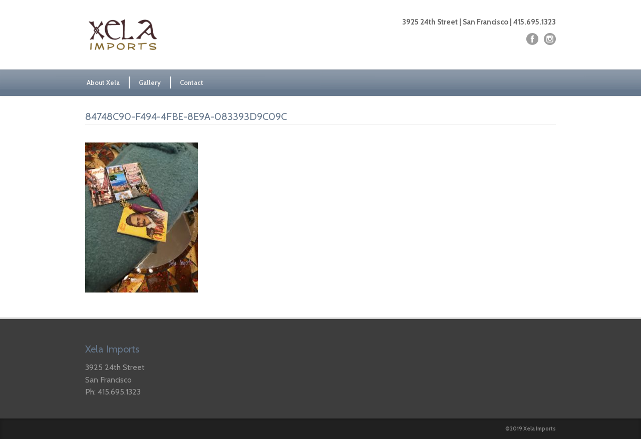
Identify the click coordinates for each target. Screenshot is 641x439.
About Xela (103, 82)
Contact (191, 82)
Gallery (150, 82)
